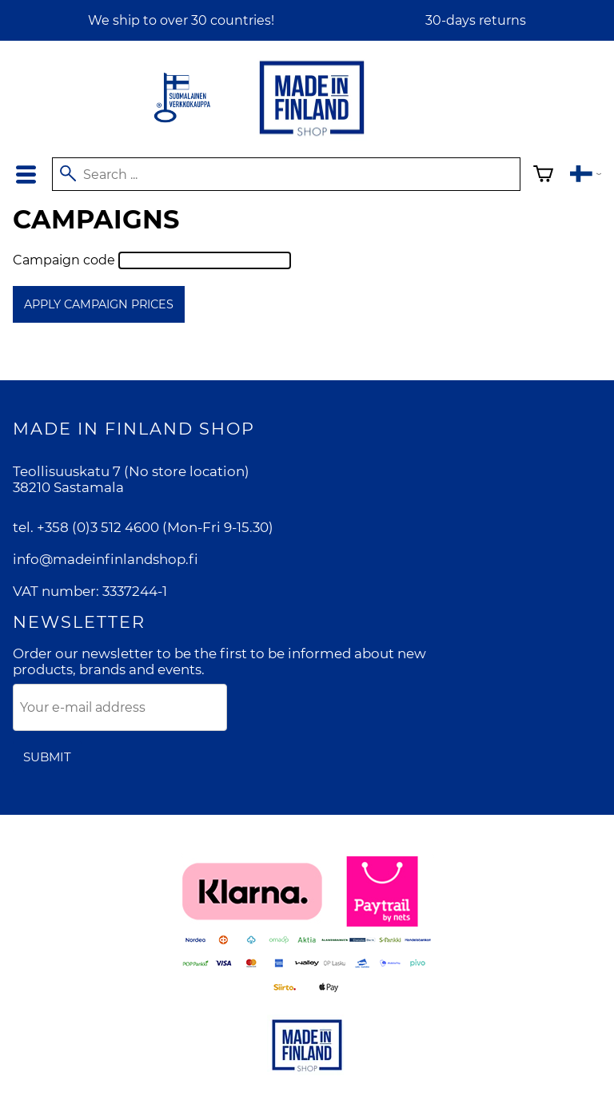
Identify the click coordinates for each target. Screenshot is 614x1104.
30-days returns (475, 20)
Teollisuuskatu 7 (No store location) (131, 471)
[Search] (286, 174)
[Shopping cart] (543, 176)
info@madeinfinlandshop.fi (105, 559)
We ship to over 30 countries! (181, 20)
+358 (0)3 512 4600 (98, 527)
